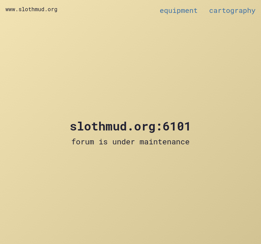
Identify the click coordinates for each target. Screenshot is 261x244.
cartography (232, 10)
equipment (179, 10)
